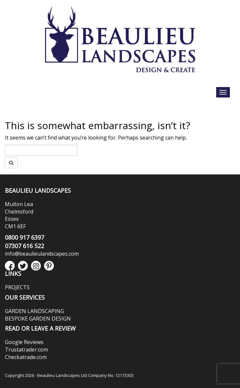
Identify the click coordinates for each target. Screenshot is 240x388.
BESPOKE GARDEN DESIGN (38, 318)
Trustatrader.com (26, 349)
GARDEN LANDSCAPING (34, 311)
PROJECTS (17, 287)
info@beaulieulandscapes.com (42, 253)
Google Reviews (24, 342)
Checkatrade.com (26, 357)
